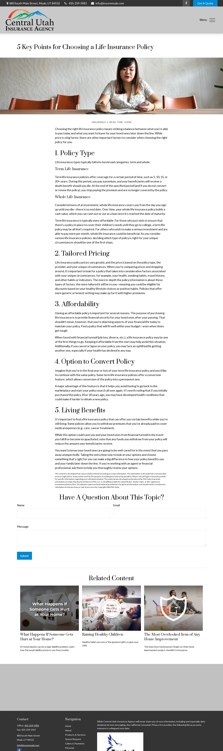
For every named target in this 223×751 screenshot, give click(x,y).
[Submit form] (24, 556)
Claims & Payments (75, 743)
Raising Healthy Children (102, 634)
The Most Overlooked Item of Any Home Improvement (172, 637)
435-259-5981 (75, 3)
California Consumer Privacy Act (147, 724)
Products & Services (75, 734)
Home (68, 726)
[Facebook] (186, 3)
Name (21, 505)
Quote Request (73, 739)
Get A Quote (205, 3)
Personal (69, 747)
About (68, 730)
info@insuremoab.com (107, 3)
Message (23, 526)
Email (116, 505)
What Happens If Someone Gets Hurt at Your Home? (46, 637)
